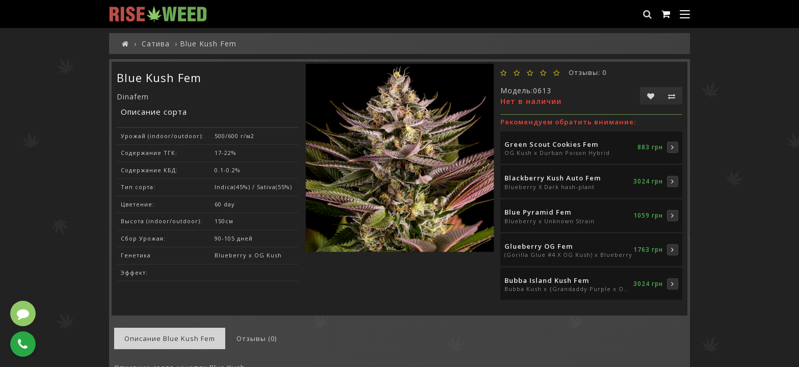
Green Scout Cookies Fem (551, 144)
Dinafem (133, 96)
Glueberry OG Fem (538, 246)
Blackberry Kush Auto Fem (552, 177)
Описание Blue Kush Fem (169, 338)
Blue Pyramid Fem (537, 212)
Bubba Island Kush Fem (546, 280)
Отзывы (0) (256, 338)
